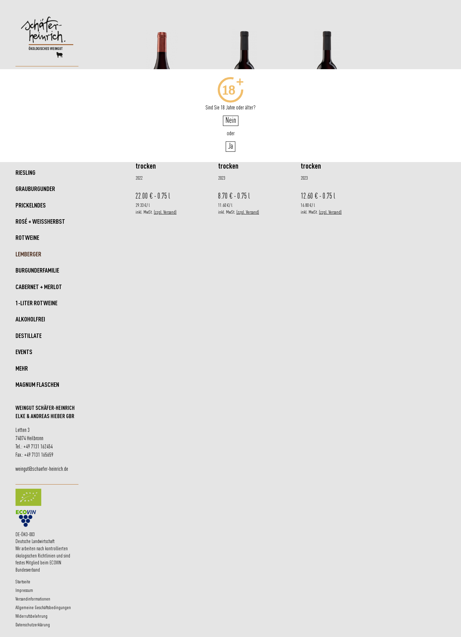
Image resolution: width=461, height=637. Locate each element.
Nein (230, 121)
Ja (230, 146)
